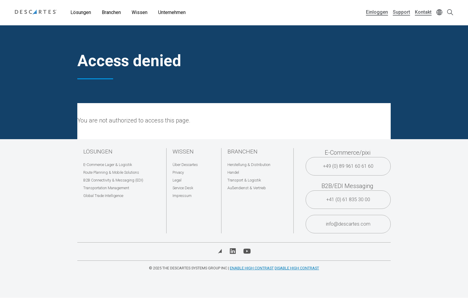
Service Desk (183, 188)
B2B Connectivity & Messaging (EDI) (113, 180)
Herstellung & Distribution (248, 164)
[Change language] (439, 12)
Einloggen (377, 12)
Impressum (182, 195)
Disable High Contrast (297, 268)
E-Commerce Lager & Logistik (107, 164)
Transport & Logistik (244, 180)
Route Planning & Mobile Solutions (111, 172)
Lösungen (80, 12)
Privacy (178, 172)
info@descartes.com (348, 224)
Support (401, 12)
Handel (233, 172)
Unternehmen (172, 12)
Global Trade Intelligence (103, 195)
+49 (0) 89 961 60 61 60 (348, 166)
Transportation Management (106, 188)
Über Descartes (185, 164)
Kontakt (423, 12)
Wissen (139, 12)
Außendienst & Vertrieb (246, 188)
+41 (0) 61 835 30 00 (348, 199)
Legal (177, 180)
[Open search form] (450, 12)
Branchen (111, 12)
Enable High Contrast (252, 268)
